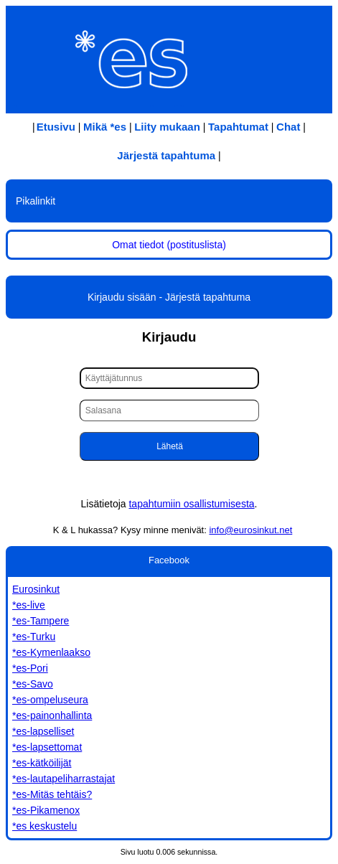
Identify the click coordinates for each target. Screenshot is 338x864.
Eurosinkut (36, 589)
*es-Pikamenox (46, 810)
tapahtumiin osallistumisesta (191, 504)
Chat (288, 127)
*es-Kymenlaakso (51, 652)
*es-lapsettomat (47, 747)
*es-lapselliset (43, 731)
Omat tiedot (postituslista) (169, 244)
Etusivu (56, 127)
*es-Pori (30, 668)
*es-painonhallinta (52, 715)
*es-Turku (33, 636)
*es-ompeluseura (50, 699)
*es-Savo (32, 684)
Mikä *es (104, 127)
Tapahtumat (238, 127)
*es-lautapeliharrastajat (63, 778)
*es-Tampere (40, 620)
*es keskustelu (44, 826)
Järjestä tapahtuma (166, 155)
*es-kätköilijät (41, 763)
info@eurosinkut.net (250, 530)
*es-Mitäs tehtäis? (52, 794)
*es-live (28, 605)
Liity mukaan (167, 127)
